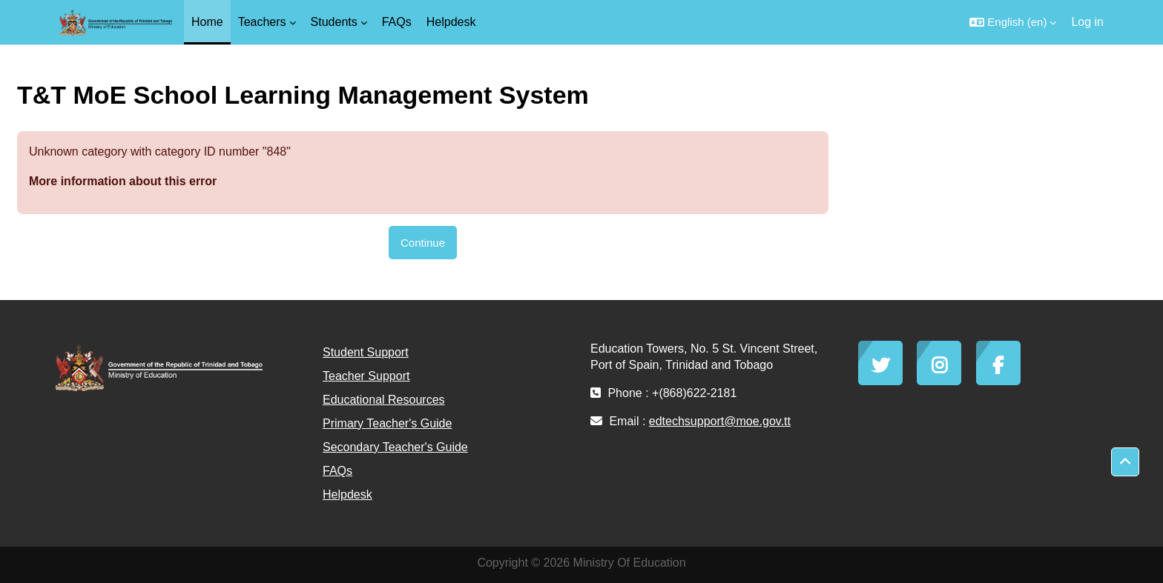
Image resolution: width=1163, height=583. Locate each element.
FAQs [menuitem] (397, 22)
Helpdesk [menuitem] (451, 22)
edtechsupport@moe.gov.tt (720, 421)
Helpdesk (347, 494)
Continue (423, 242)
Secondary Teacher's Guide (395, 447)
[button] (1013, 22)
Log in (1087, 22)
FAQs (337, 470)
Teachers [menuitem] (262, 22)
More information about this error (123, 181)
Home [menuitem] (207, 22)
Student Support (366, 352)
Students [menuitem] (334, 22)
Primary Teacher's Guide (387, 423)
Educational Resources (384, 399)
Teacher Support (366, 376)
